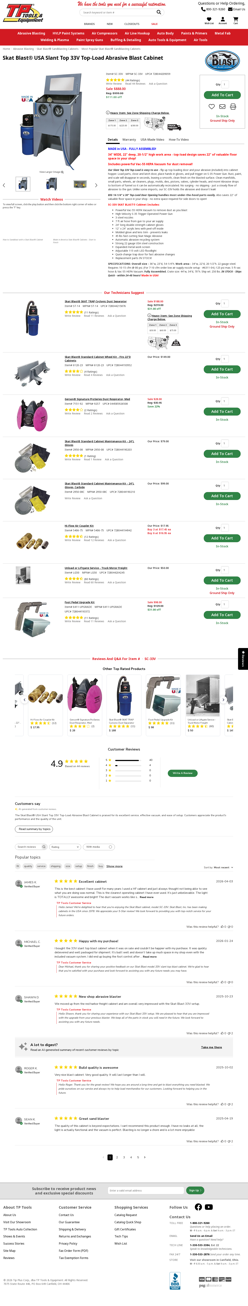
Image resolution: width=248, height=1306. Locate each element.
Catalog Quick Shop (128, 1222)
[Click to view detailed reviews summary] (34, 829)
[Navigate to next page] (145, 1157)
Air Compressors (104, 33)
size (68, 866)
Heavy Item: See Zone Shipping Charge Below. (139, 113)
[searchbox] (28, 847)
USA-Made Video (152, 140)
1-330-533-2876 (199, 1254)
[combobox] (65, 847)
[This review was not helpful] (229, 927)
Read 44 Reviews (135, 83)
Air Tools (200, 40)
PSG (210, 1285)
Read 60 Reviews (94, 582)
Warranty (129, 140)
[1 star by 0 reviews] (129, 781)
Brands (89, 24)
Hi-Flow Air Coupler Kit (79, 525)
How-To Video (179, 140)
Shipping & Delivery (72, 1229)
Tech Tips (121, 1236)
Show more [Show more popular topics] (114, 866)
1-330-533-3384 (199, 1245)
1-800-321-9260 (199, 1223)
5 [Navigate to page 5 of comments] (138, 1157)
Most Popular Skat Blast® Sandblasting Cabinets (111, 49)
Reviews (9, 1258)
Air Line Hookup (137, 33)
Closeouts (131, 24)
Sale (154, 24)
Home (6, 49)
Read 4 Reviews (93, 375)
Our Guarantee (69, 1222)
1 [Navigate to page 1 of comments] (110, 1157)
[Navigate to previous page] (103, 1157)
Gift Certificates (125, 1229)
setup (78, 866)
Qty (218, 84)
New (110, 24)
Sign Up (195, 1190)
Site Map (9, 1251)
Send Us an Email (201, 1236)
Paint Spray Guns (89, 40)
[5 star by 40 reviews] (129, 760)
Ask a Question (158, 83)
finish (90, 866)
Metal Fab (222, 33)
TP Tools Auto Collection (20, 1229)
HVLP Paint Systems (68, 33)
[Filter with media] (99, 847)
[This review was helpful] (222, 927)
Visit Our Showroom (17, 1222)
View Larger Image (51, 171)
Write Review (114, 83)
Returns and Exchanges (75, 1236)
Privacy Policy (68, 1243)
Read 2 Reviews (93, 413)
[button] (24, 700)
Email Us (236, 9)
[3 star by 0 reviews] (129, 771)
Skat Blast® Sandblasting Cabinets (58, 49)
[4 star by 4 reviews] (129, 766)
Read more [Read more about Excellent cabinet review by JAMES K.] (146, 897)
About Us (9, 1215)
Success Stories (13, 1243)
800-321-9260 (213, 9)
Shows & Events (14, 1236)
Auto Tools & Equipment (167, 40)
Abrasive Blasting (31, 33)
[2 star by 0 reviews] (129, 776)
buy (101, 866)
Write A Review (182, 773)
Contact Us (66, 1215)
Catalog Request (126, 1215)
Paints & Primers (194, 33)
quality (28, 866)
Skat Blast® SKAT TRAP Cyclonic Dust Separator (96, 301)
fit (18, 866)
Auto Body (165, 33)
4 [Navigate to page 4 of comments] (131, 1157)
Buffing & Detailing (125, 40)
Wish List (121, 1243)
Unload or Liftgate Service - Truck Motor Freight (96, 568)
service (41, 866)
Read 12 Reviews (94, 540)
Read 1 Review (92, 459)
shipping (55, 866)
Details (113, 140)
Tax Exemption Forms (73, 1258)
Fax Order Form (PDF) (73, 1251)
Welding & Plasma (55, 40)
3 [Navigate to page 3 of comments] (124, 1157)
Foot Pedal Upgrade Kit (80, 602)
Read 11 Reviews (94, 315)
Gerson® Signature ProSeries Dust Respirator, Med (97, 399)
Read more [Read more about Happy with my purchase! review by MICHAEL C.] (150, 956)
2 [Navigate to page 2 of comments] (117, 1157)
